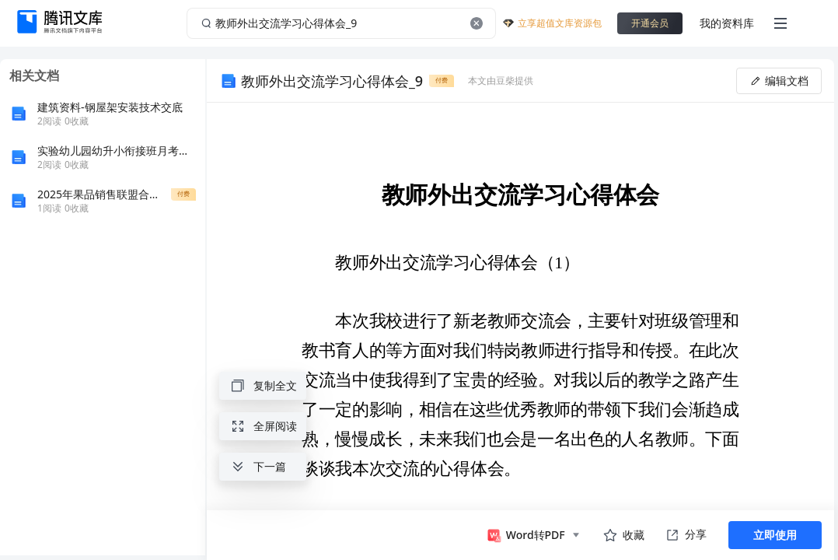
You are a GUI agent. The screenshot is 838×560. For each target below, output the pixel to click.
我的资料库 (727, 23)
